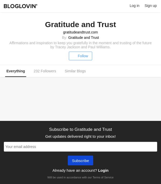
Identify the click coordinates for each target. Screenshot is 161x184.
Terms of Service (102, 177)
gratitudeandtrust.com (80, 32)
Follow (80, 56)
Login (103, 170)
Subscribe (80, 161)
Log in (134, 6)
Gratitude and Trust (83, 38)
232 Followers (45, 71)
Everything (15, 71)
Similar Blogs (75, 71)
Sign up (151, 6)
